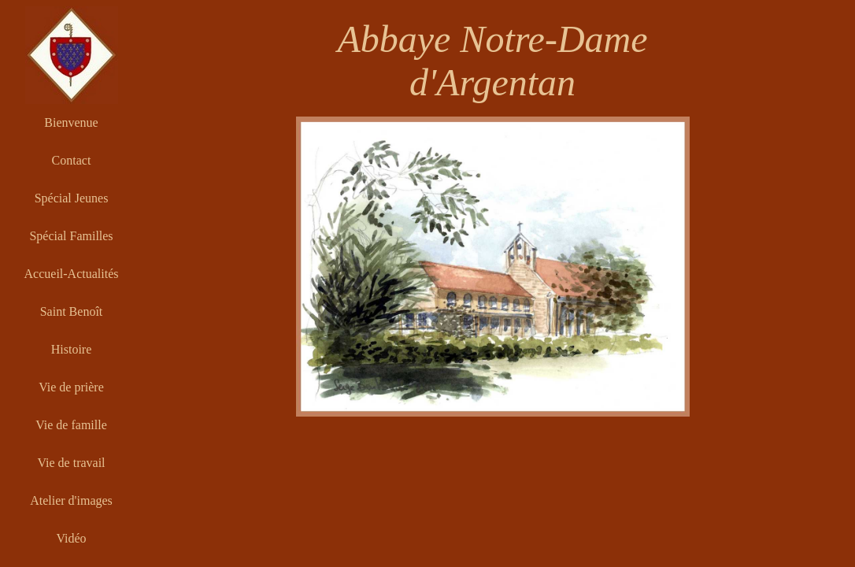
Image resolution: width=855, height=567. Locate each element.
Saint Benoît (71, 311)
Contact (71, 160)
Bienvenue (71, 122)
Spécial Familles (71, 236)
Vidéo (71, 538)
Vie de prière (71, 387)
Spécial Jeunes (72, 198)
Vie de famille (71, 425)
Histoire (71, 349)
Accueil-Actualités (71, 273)
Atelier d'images (71, 500)
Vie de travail (71, 462)
